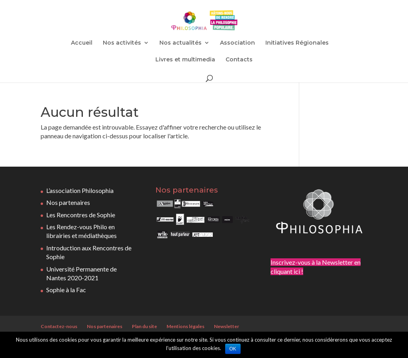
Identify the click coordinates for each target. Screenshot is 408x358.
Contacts (239, 60)
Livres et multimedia (185, 60)
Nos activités (122, 43)
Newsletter (226, 326)
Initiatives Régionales (297, 43)
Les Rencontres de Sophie (80, 214)
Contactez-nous (59, 326)
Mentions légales (185, 326)
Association (237, 43)
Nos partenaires (68, 202)
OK (233, 349)
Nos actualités (180, 43)
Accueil (81, 43)
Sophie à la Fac (66, 289)
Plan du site (144, 326)
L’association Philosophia (80, 190)
